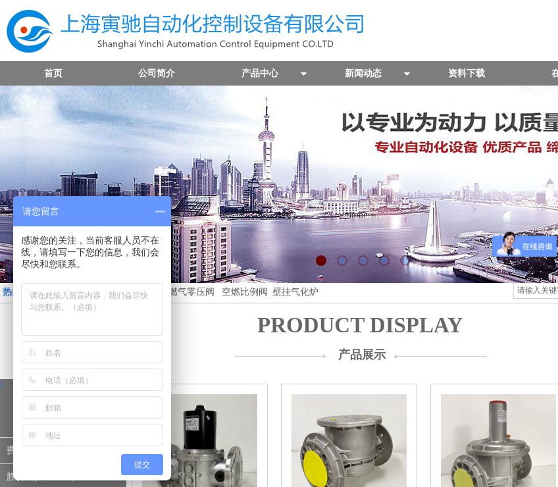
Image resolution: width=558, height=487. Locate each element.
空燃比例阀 (245, 292)
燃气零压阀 (191, 292)
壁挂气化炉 (294, 292)
